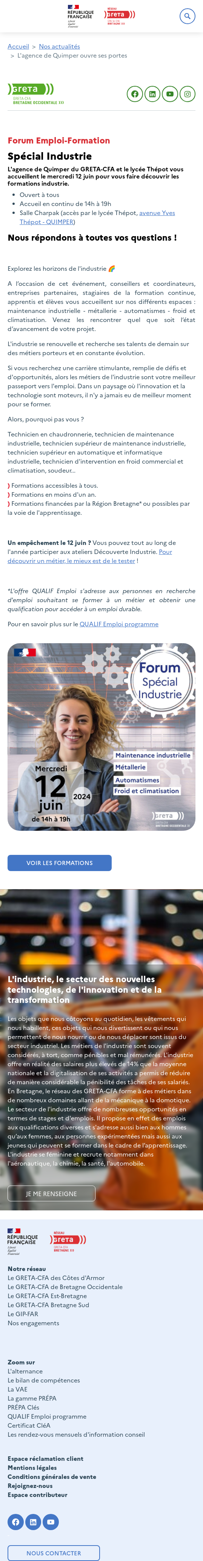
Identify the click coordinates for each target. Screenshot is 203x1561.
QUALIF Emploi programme (119, 624)
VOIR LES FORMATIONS (59, 863)
